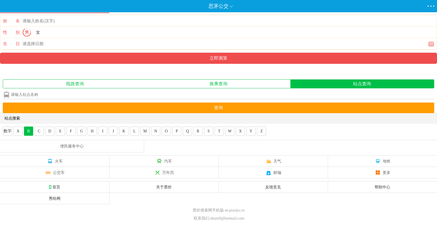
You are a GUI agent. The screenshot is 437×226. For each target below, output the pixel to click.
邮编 (273, 172)
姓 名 (11, 21)
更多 (382, 172)
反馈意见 (273, 187)
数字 (7, 131)
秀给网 (54, 198)
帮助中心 (382, 187)
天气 (273, 161)
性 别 (11, 32)
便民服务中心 (72, 146)
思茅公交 (218, 6)
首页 (54, 187)
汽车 (164, 161)
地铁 (382, 161)
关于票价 (164, 187)
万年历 (164, 172)
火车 (55, 161)
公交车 (55, 172)
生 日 (11, 44)
